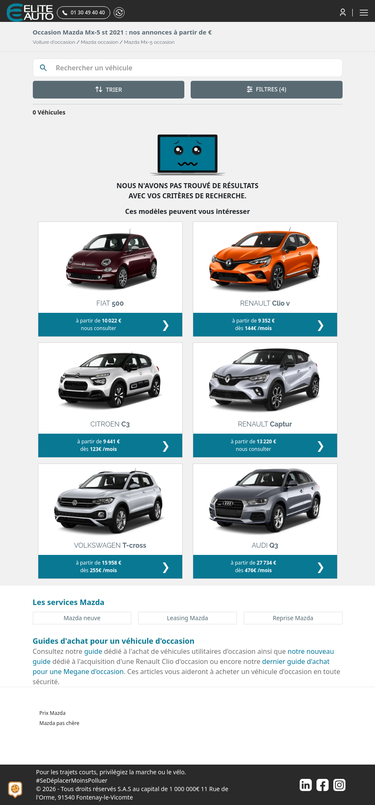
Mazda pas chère (60, 723)
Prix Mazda (53, 713)
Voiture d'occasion (54, 42)
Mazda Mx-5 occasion (149, 42)
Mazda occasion (99, 42)
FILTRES (266, 89)
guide (93, 651)
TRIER (108, 89)
